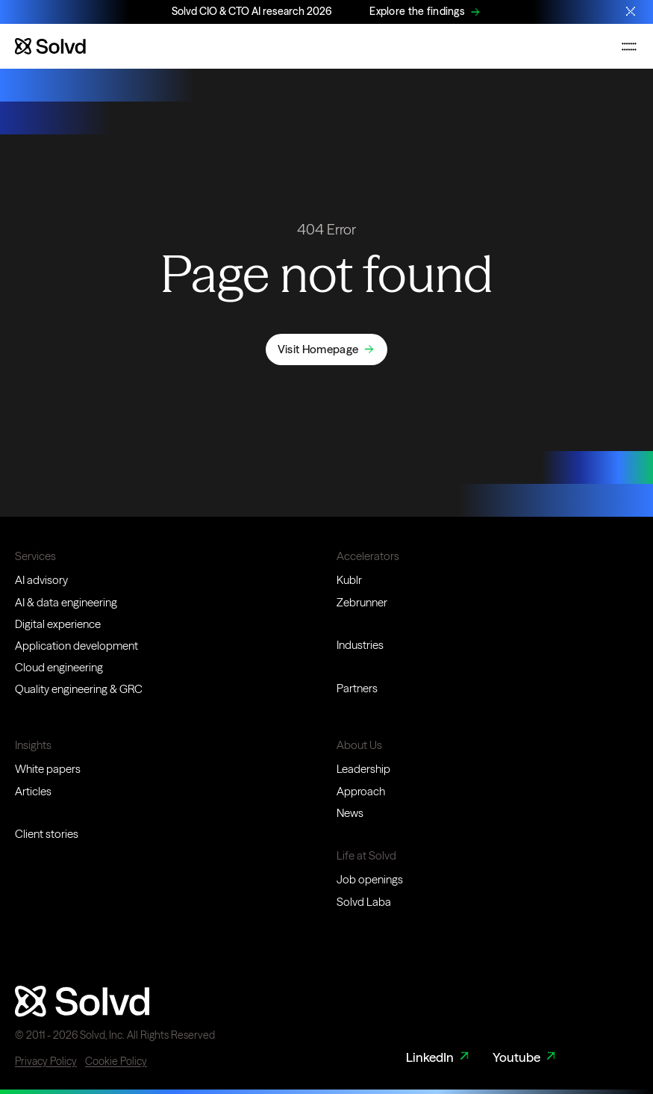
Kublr (349, 580)
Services (35, 556)
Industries (360, 645)
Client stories (46, 834)
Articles (33, 791)
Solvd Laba (364, 902)
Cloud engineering (59, 667)
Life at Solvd (366, 855)
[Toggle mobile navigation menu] (629, 46)
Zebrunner (362, 602)
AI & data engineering (66, 602)
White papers (48, 769)
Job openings (370, 879)
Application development (76, 645)
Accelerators (368, 556)
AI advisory (41, 580)
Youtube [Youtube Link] (526, 1057)
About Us (359, 745)
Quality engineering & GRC (79, 689)
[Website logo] (50, 46)
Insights (33, 745)
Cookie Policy (116, 1061)
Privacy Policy (46, 1061)
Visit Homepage (318, 349)
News (350, 813)
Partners (357, 688)
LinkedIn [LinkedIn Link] (439, 1057)
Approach (361, 791)
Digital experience (58, 624)
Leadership (363, 769)
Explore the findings (417, 11)
